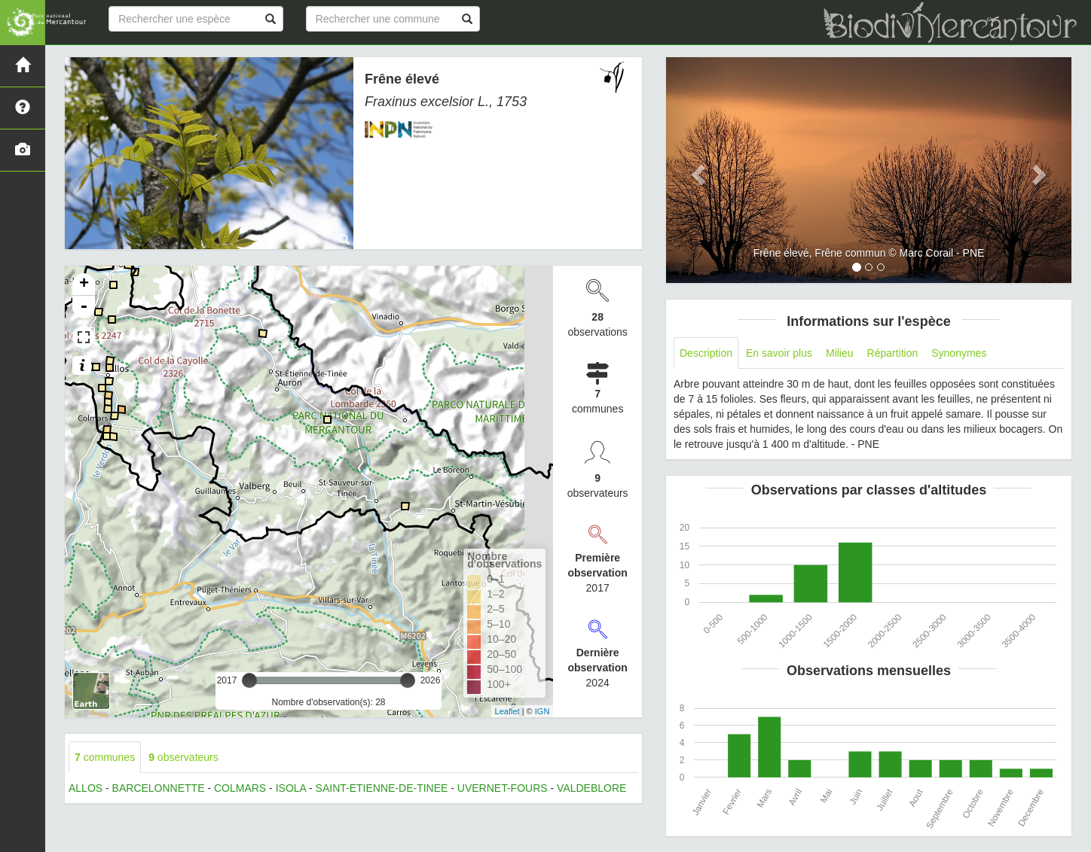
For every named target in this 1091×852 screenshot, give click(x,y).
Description (706, 353)
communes (105, 757)
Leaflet (507, 711)
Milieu (840, 353)
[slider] (249, 680)
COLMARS (240, 788)
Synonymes (958, 353)
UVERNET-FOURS (502, 788)
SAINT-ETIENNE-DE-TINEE (382, 788)
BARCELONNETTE (158, 788)
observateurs (183, 757)
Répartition (892, 353)
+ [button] (84, 284)
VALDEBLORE (591, 788)
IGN (542, 711)
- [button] (83, 307)
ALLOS (85, 788)
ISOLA (291, 788)
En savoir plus (779, 353)
